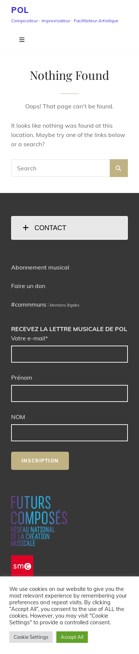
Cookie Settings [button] (31, 637)
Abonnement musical (40, 267)
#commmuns (28, 304)
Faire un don (28, 286)
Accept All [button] (72, 637)
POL (20, 10)
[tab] (69, 227)
